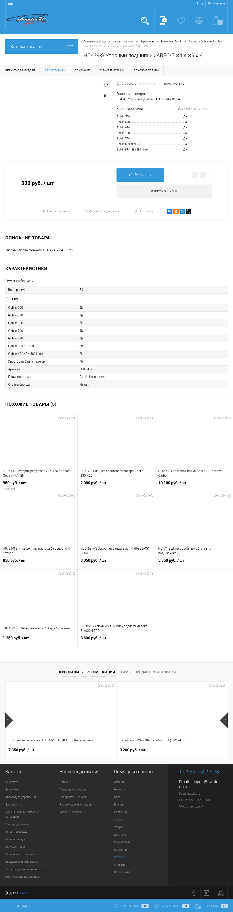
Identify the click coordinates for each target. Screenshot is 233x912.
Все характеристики (192, 108)
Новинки (65, 782)
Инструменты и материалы (23, 877)
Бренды (119, 804)
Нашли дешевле (56, 211)
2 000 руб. (116, 486)
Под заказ (143, 211)
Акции (118, 819)
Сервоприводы (15, 839)
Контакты (120, 849)
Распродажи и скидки (74, 797)
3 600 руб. (116, 641)
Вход (200, 3)
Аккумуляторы (15, 847)
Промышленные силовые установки (22, 815)
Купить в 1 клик (164, 191)
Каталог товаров (42, 46)
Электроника (14, 804)
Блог (117, 797)
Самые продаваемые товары (148, 672)
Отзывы (119, 864)
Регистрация (216, 3)
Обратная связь (21, 906)
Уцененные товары (72, 812)
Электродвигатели (17, 824)
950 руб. (38, 486)
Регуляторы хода (16, 832)
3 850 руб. (194, 563)
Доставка (120, 834)
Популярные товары (73, 789)
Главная (119, 782)
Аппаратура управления (20, 797)
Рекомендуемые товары (76, 804)
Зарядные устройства (19, 854)
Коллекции (121, 812)
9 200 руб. (95, 750)
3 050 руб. (116, 563)
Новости (119, 789)
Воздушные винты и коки (21, 862)
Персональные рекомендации (86, 672)
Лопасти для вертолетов (21, 869)
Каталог (119, 857)
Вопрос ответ (123, 872)
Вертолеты (12, 789)
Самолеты (12, 782)
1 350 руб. (38, 641)
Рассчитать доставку (102, 211)
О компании (122, 842)
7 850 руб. (21, 750)
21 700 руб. (171, 750)
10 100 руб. (194, 486)
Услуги (118, 827)
